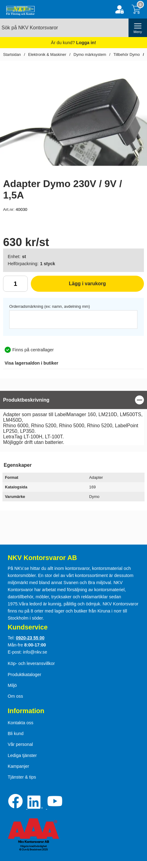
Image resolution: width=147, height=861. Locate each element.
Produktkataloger (24, 674)
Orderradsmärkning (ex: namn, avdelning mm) (49, 306)
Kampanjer (18, 766)
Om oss (15, 696)
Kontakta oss (20, 722)
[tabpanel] (73, 419)
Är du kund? (73, 42)
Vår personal (20, 744)
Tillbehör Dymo (126, 54)
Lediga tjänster (22, 755)
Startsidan (12, 54)
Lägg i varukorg (68, 286)
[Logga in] (119, 9)
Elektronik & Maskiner (47, 54)
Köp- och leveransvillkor (31, 663)
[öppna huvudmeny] (138, 28)
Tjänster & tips (22, 777)
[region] (73, 400)
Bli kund (15, 733)
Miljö (12, 685)
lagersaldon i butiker (31, 363)
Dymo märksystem (90, 54)
